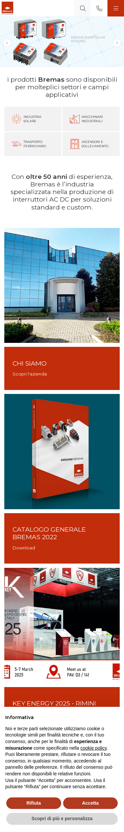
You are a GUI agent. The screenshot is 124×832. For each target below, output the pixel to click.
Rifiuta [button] (33, 803)
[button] (117, 43)
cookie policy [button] (93, 748)
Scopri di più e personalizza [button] (61, 818)
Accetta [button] (90, 803)
